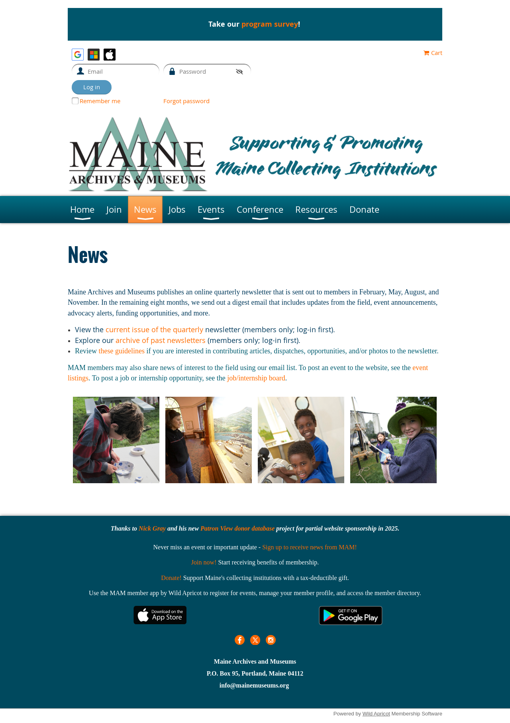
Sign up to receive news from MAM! (309, 547)
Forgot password (186, 101)
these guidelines (121, 351)
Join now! (204, 562)
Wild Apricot (376, 714)
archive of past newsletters (161, 340)
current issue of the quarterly (154, 329)
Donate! (171, 577)
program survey (269, 24)
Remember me (100, 101)
